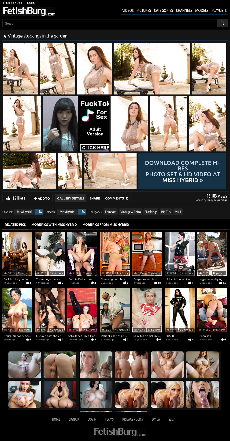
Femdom (110, 211)
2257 (171, 419)
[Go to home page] (28, 11)
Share (95, 198)
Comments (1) (116, 198)
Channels (184, 10)
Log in (30, 3)
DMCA (156, 419)
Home (56, 419)
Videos (128, 10)
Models (201, 10)
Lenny (210, 200)
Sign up (74, 419)
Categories (163, 10)
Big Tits (166, 211)
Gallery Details (70, 198)
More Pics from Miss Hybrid (105, 224)
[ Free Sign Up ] (12, 3)
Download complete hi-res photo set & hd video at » (182, 171)
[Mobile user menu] (171, 11)
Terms (109, 419)
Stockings (151, 211)
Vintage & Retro (130, 211)
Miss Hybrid (24, 211)
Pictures (144, 10)
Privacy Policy (132, 419)
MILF (178, 211)
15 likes (18, 198)
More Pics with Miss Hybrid (54, 224)
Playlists (218, 10)
